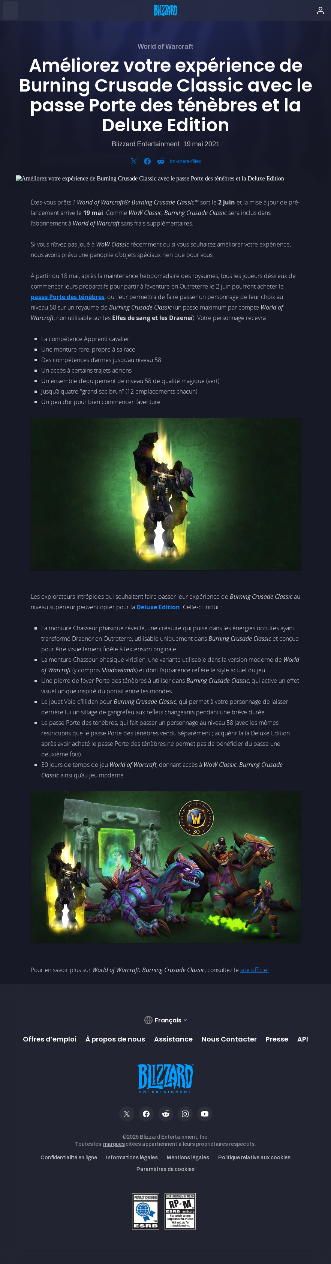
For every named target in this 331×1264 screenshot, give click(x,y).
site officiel (254, 970)
